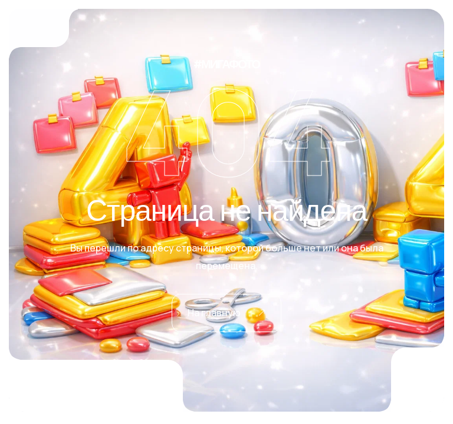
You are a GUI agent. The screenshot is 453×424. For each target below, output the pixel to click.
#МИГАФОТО (226, 60)
